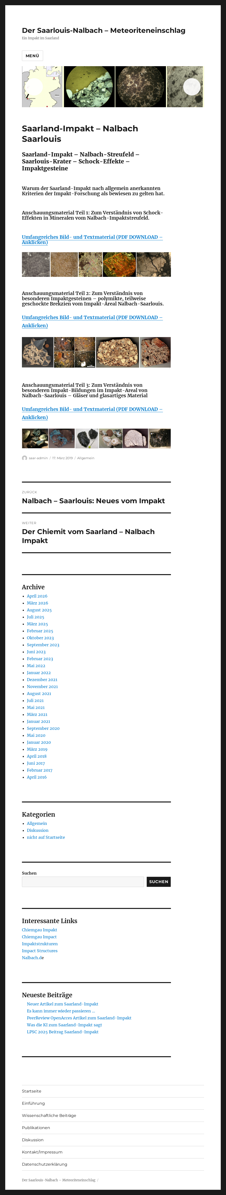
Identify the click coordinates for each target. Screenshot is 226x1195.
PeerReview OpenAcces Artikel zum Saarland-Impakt (79, 1017)
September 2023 (43, 644)
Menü (32, 55)
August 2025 (39, 609)
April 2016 (37, 777)
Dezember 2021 (42, 679)
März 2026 (37, 602)
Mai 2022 (36, 665)
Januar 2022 (39, 672)
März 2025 (37, 623)
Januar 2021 (38, 721)
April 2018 (37, 756)
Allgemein (85, 458)
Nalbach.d (32, 957)
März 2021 (37, 714)
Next (192, 87)
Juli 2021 (35, 700)
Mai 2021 (36, 707)
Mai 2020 (36, 735)
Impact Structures (40, 950)
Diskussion (38, 830)
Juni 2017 (36, 763)
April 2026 (37, 596)
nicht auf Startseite (46, 837)
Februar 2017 (39, 770)
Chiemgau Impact (39, 936)
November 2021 (42, 686)
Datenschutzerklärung (44, 1164)
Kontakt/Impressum (42, 1152)
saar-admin (38, 458)
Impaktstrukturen (40, 943)
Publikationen (36, 1127)
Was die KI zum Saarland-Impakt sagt (64, 1024)
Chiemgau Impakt (39, 929)
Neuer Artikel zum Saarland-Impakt (62, 1003)
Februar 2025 (40, 630)
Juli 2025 (35, 616)
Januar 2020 (39, 742)
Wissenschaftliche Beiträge (49, 1115)
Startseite (31, 1091)
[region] (113, 86)
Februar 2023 (40, 658)
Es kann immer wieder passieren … (61, 1010)
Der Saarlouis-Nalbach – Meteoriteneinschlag (104, 30)
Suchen (29, 873)
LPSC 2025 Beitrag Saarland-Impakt (63, 1031)
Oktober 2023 (40, 637)
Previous (34, 87)
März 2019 (37, 749)
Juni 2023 (36, 651)
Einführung (33, 1103)
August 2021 (39, 693)
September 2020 (43, 728)
